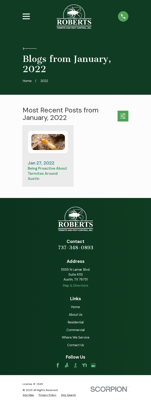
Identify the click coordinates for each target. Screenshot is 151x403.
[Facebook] (57, 365)
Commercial (75, 330)
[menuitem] (28, 395)
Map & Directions (75, 285)
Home (75, 307)
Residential (76, 322)
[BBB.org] (75, 365)
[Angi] (66, 365)
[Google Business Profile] (93, 365)
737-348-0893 (75, 247)
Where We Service (75, 337)
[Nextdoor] (84, 365)
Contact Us (75, 345)
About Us (75, 314)
